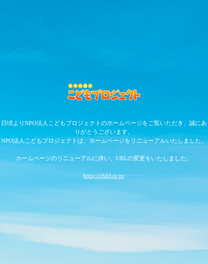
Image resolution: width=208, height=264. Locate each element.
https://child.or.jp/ (104, 176)
